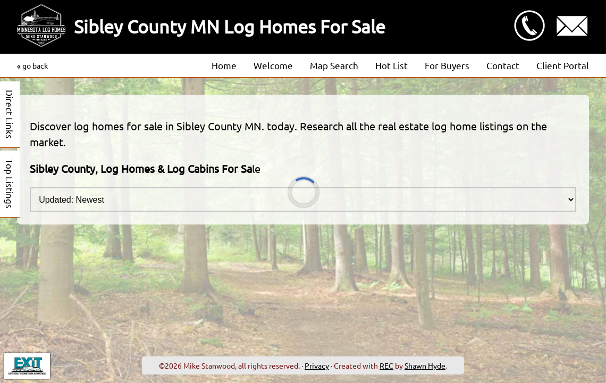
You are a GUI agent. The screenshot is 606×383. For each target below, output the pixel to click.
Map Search (334, 65)
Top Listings (9, 184)
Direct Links (9, 114)
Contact (502, 65)
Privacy (317, 365)
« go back (32, 65)
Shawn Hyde (425, 365)
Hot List (391, 65)
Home (224, 65)
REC (386, 365)
